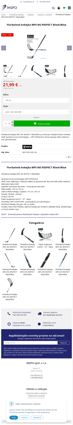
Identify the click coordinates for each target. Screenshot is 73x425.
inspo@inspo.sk (28, 2)
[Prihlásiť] (58, 7)
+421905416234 (44, 2)
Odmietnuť (37, 418)
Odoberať (63, 343)
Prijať (14, 418)
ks (9, 123)
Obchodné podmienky (36, 398)
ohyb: (5, 106)
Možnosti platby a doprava (36, 393)
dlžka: (6, 94)
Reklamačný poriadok (36, 395)
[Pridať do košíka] (42, 123)
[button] (53, 7)
